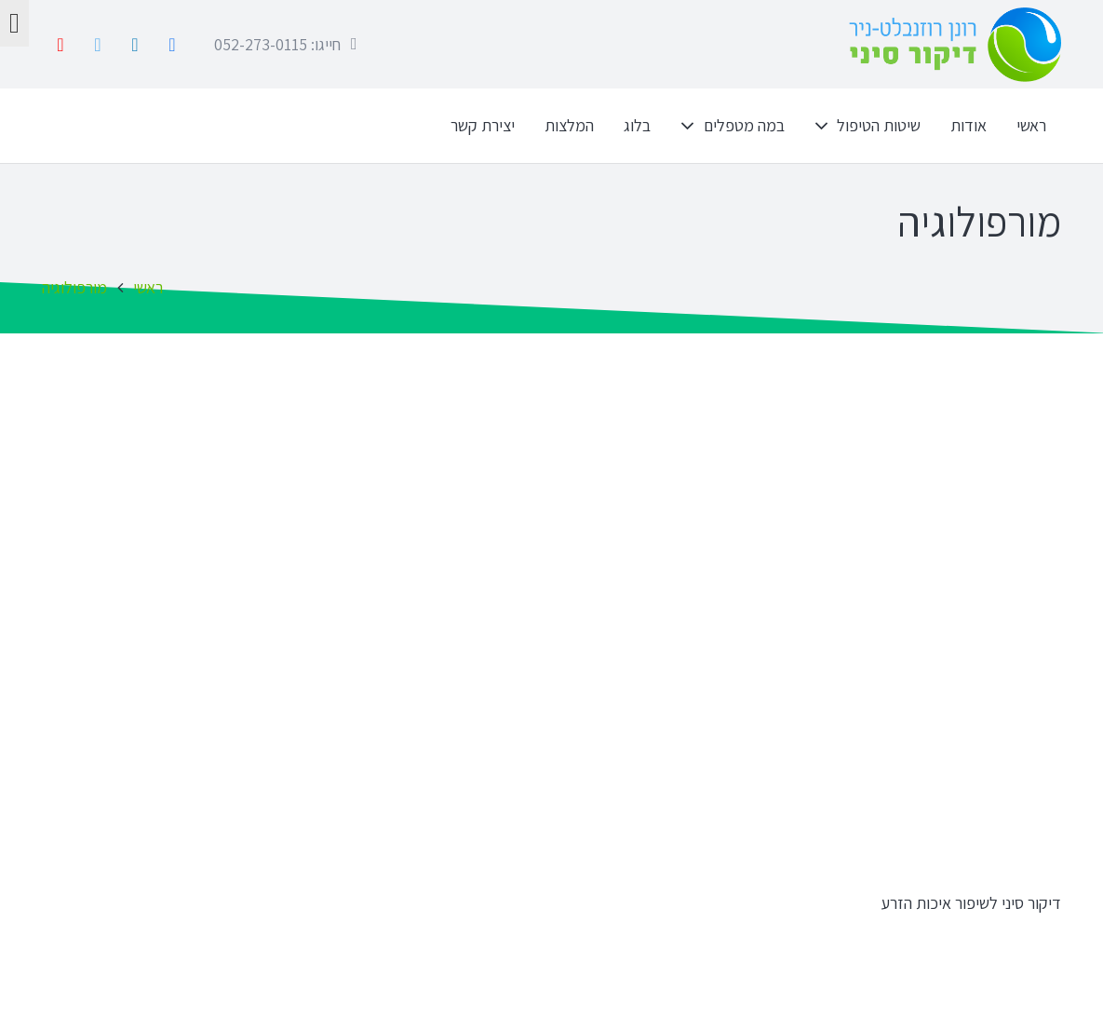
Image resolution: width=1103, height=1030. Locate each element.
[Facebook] (172, 44)
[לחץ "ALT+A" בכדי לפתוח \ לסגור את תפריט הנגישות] (14, 23)
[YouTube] (60, 44)
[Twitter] (97, 44)
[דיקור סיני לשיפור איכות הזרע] (819, 642)
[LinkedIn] (135, 44)
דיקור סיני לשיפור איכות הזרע (971, 903)
